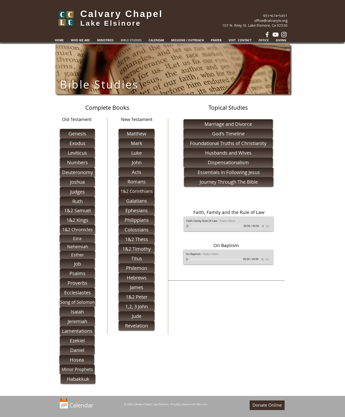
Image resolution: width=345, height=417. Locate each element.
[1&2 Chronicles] (77, 229)
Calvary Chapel (121, 14)
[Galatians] (137, 201)
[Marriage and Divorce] (228, 124)
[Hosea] (76, 360)
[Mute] (263, 226)
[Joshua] (77, 182)
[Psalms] (77, 273)
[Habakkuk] (78, 379)
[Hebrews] (137, 278)
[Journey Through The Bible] (228, 182)
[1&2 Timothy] (137, 249)
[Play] (188, 226)
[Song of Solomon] (77, 302)
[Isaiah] (77, 312)
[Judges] (77, 192)
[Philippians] (137, 220)
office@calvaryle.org (271, 20)
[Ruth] (77, 201)
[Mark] (137, 143)
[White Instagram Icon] (284, 34)
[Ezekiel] (77, 340)
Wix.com (202, 404)
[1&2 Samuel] (77, 210)
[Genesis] (77, 134)
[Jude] (137, 316)
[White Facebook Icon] (267, 34)
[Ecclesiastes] (77, 292)
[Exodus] (77, 143)
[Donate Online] (267, 405)
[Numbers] (77, 162)
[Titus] (137, 258)
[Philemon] (137, 268)
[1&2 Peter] (137, 297)
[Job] (77, 264)
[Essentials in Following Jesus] (228, 172)
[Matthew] (137, 134)
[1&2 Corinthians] (137, 191)
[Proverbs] (77, 283)
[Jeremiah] (77, 321)
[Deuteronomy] (77, 172)
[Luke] (137, 153)
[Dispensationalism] (228, 162)
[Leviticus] (77, 153)
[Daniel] (77, 350)
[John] (137, 162)
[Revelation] (137, 326)
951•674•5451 (275, 15)
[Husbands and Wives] (228, 153)
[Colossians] (137, 230)
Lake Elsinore (110, 23)
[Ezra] (77, 239)
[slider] (268, 226)
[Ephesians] (137, 210)
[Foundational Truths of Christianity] (228, 143)
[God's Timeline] (228, 134)
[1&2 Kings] (77, 220)
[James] (137, 287)
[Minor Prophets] (77, 369)
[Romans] (137, 182)
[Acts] (137, 172)
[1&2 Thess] (137, 239)
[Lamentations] (77, 331)
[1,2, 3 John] (137, 306)
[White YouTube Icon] (275, 34)
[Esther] (77, 255)
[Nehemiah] (77, 247)
